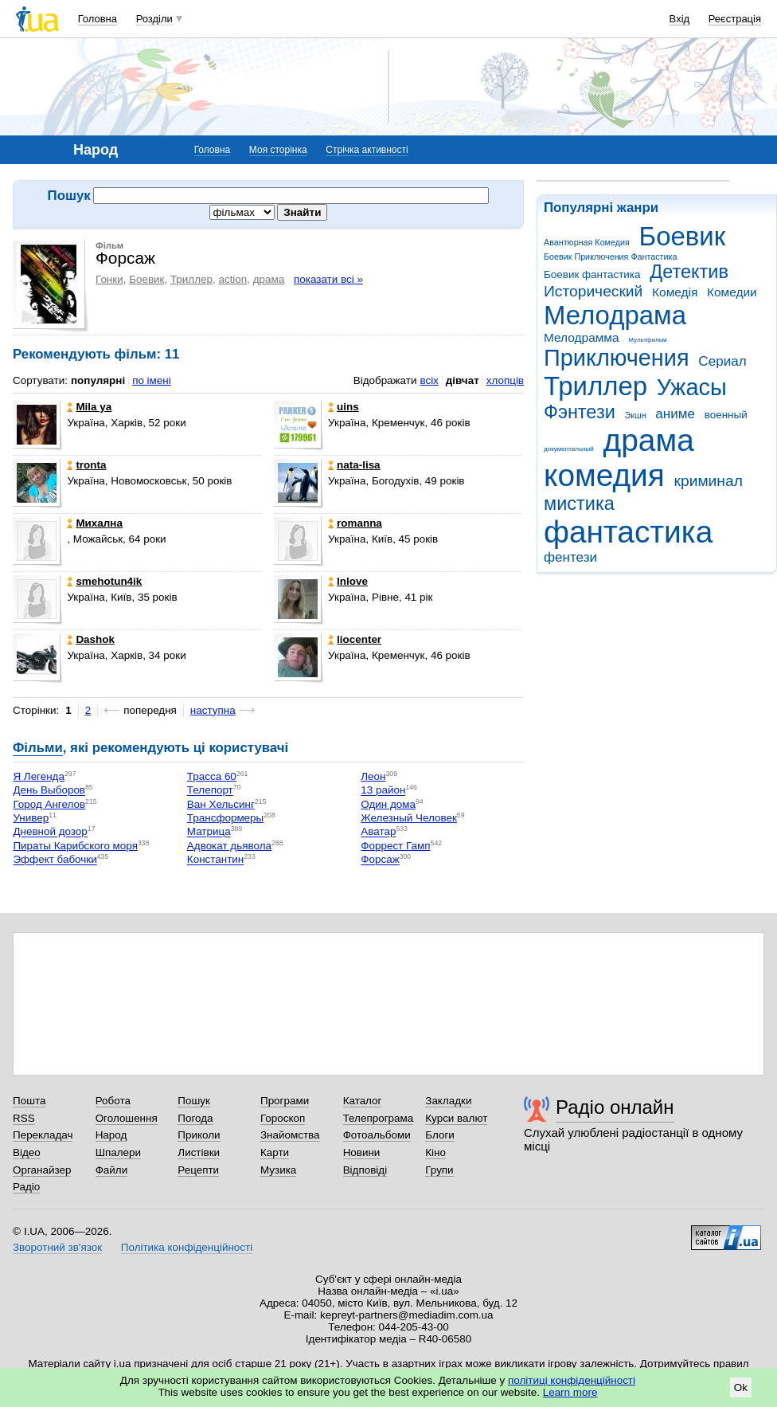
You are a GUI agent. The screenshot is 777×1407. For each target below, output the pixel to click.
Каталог (362, 1101)
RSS (24, 1118)
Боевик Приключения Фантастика (610, 256)
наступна (213, 710)
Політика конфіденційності (186, 1247)
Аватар (378, 832)
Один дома (388, 804)
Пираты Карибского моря (75, 846)
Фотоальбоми (377, 1135)
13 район (383, 791)
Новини (362, 1152)
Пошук (194, 1101)
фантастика (628, 532)
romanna (355, 523)
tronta (86, 465)
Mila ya (89, 407)
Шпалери (118, 1152)
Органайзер (42, 1170)
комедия (604, 475)
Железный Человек (409, 818)
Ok (741, 1387)
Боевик (682, 236)
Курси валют (456, 1118)
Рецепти (198, 1170)
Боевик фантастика (592, 274)
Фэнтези (579, 412)
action (232, 279)
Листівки (199, 1152)
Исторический (593, 291)
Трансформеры (225, 818)
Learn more (570, 1392)
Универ (31, 818)
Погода (195, 1118)
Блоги (440, 1135)
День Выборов (49, 791)
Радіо (26, 1187)
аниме (675, 413)
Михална (95, 523)
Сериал (722, 361)
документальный (569, 449)
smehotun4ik (104, 581)
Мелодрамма (581, 337)
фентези (570, 557)
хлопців (505, 380)
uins (343, 407)
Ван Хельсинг (221, 804)
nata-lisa (354, 465)
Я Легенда (38, 776)
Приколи (199, 1135)
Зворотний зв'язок (57, 1247)
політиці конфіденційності (571, 1380)
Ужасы (692, 387)
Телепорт (210, 791)
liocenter (354, 639)
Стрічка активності (367, 149)
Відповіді (365, 1170)
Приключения (616, 357)
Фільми (38, 747)
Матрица (209, 832)
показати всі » (328, 279)
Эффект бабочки (54, 860)
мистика (579, 503)
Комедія (674, 292)
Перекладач (42, 1135)
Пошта (29, 1101)
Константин (215, 860)
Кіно (435, 1152)
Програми (284, 1101)
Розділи (154, 19)
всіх (429, 380)
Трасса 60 (211, 776)
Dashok (91, 639)
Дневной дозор (50, 832)
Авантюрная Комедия (587, 242)
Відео (27, 1152)
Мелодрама (615, 315)
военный (726, 415)
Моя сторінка (278, 149)
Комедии (732, 292)
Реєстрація (735, 19)
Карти (274, 1152)
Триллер (595, 386)
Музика (278, 1170)
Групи (439, 1170)
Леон (373, 776)
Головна (97, 19)
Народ (111, 1135)
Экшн (635, 415)
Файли (112, 1170)
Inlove (348, 581)
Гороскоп (282, 1118)
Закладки (448, 1101)
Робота (113, 1101)
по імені (151, 380)
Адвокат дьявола (229, 846)
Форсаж (380, 860)
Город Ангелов (49, 804)
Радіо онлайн (615, 1107)
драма (648, 440)
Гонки (109, 279)
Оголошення (127, 1118)
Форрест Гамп (395, 846)
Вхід (680, 19)
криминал (708, 480)
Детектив (689, 271)
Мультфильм (647, 339)
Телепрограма (378, 1118)
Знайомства (290, 1135)
